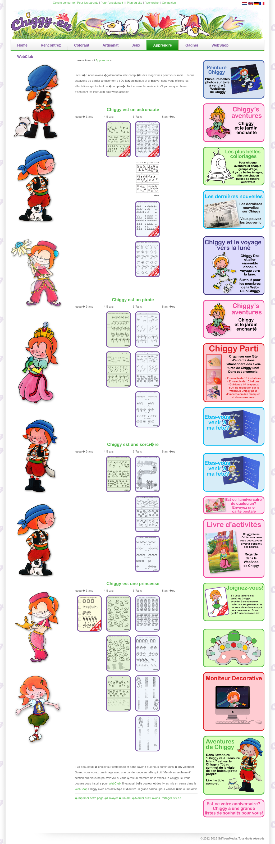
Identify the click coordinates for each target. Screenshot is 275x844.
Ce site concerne (64, 2)
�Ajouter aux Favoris (146, 798)
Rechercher (152, 2)
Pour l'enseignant (112, 2)
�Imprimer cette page (89, 798)
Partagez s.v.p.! (171, 798)
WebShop (81, 789)
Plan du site (134, 2)
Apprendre (102, 60)
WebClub (115, 783)
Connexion (169, 2)
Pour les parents (87, 2)
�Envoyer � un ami (117, 798)
